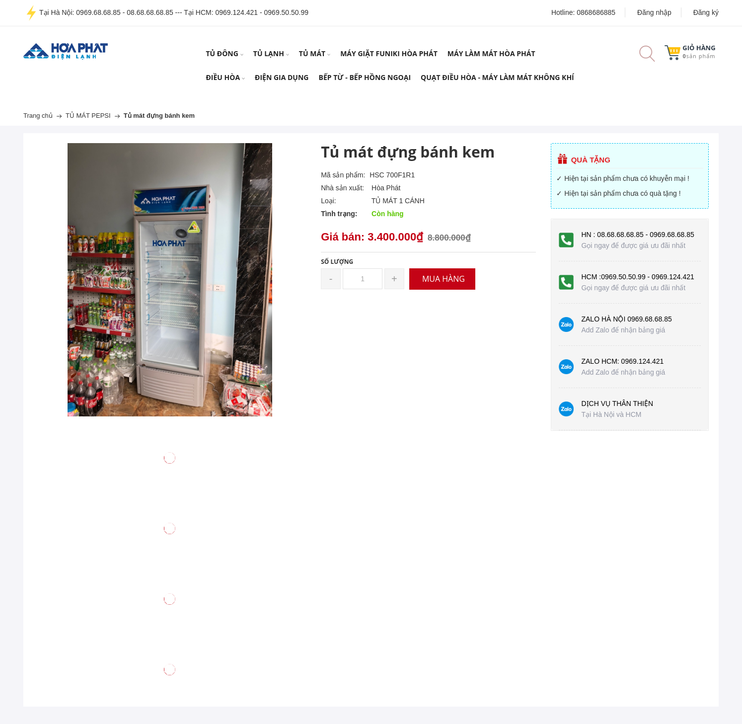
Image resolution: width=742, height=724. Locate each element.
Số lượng (337, 261)
